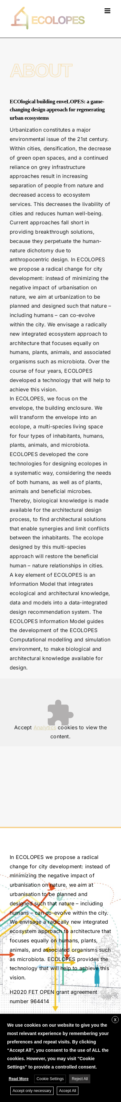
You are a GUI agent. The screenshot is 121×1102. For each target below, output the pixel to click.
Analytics (45, 727)
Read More (18, 1079)
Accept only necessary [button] (32, 1090)
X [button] (115, 1020)
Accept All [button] (67, 1090)
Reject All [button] (80, 1079)
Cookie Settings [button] (50, 1079)
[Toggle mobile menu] (108, 10)
